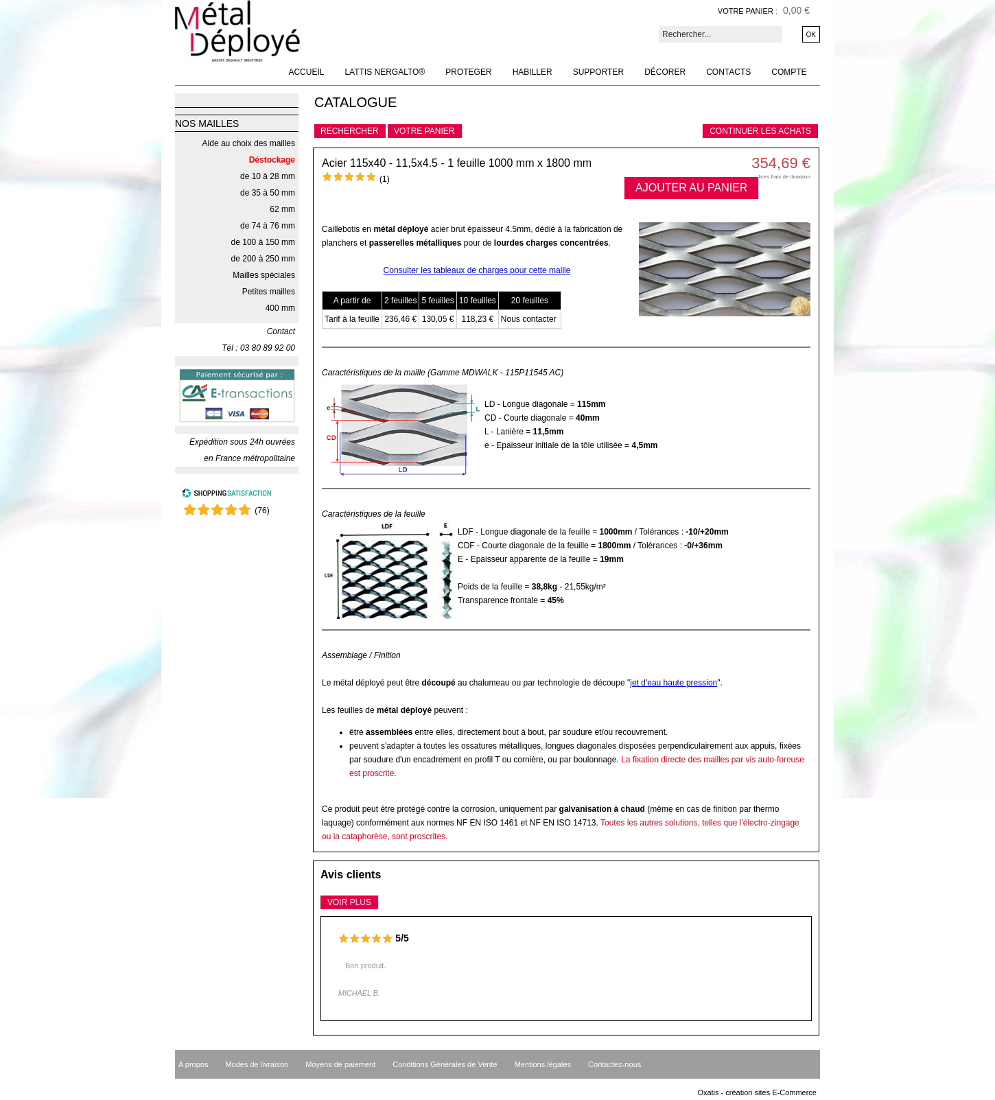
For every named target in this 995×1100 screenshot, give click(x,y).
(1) (384, 179)
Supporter (598, 72)
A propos (193, 1064)
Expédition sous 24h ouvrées (242, 442)
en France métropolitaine (249, 458)
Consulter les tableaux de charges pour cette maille (477, 270)
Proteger (468, 72)
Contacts (728, 72)
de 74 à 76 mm (267, 226)
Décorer (665, 72)
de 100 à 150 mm (263, 242)
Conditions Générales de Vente (445, 1064)
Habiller (532, 72)
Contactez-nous (614, 1064)
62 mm (282, 209)
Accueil (306, 72)
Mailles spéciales (264, 275)
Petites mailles (268, 291)
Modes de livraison (256, 1064)
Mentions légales (543, 1064)
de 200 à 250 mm (263, 259)
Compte (788, 72)
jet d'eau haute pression (673, 683)
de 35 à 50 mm (267, 193)
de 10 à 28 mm (267, 176)
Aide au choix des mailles (248, 143)
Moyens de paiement (340, 1064)
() (262, 510)
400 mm (280, 308)
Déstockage (272, 160)
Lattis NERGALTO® (384, 72)
